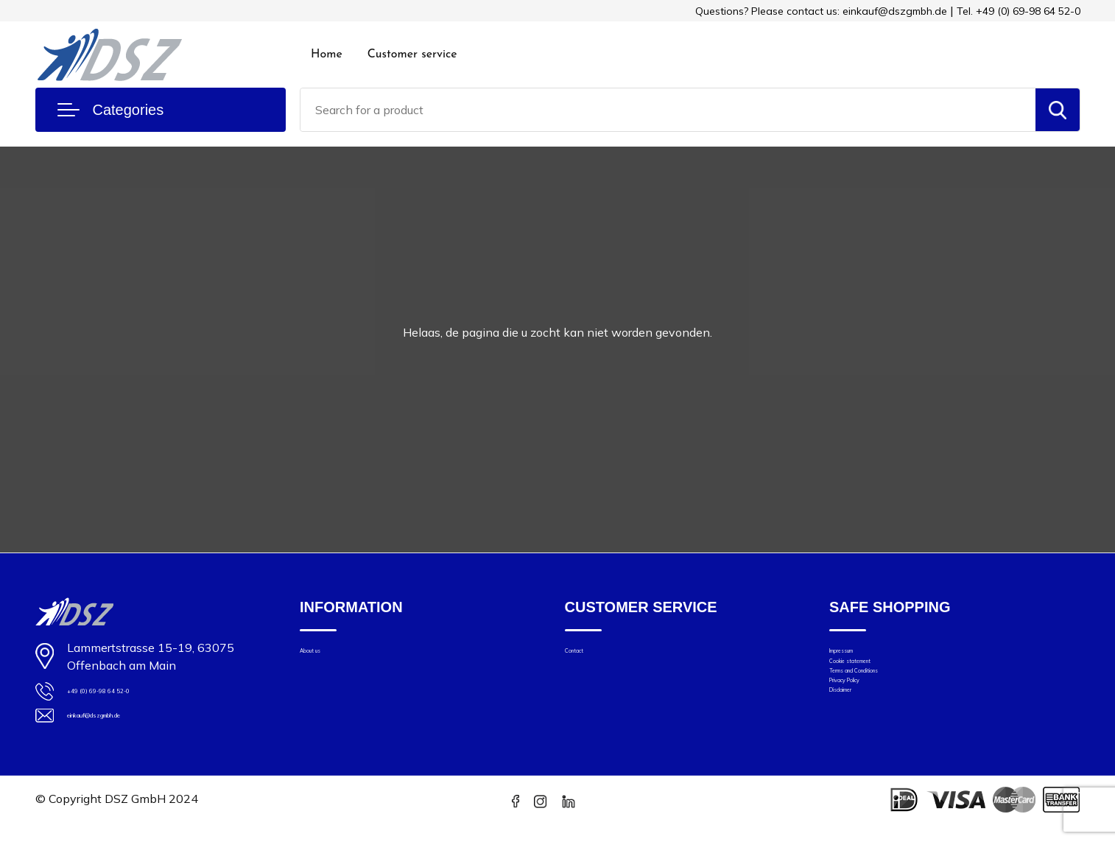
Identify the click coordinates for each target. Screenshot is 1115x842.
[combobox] (667, 109)
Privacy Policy (864, 718)
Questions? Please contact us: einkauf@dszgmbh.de (821, 11)
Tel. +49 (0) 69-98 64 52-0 (1018, 11)
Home (326, 54)
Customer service (412, 54)
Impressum (857, 656)
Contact (585, 656)
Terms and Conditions (884, 697)
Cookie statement (875, 677)
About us (323, 656)
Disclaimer (855, 738)
